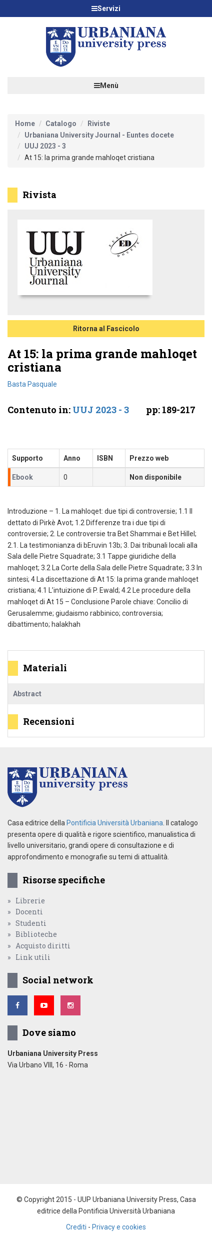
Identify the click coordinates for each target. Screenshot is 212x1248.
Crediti (76, 1227)
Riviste (99, 124)
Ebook (22, 477)
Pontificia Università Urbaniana (114, 823)
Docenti (29, 911)
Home (25, 124)
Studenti (31, 923)
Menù (106, 86)
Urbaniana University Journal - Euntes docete (99, 135)
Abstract (27, 694)
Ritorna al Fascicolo (106, 329)
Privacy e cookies (119, 1227)
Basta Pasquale (32, 384)
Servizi (106, 9)
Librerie (30, 900)
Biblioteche (36, 934)
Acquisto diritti (43, 945)
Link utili (33, 957)
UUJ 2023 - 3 (45, 146)
